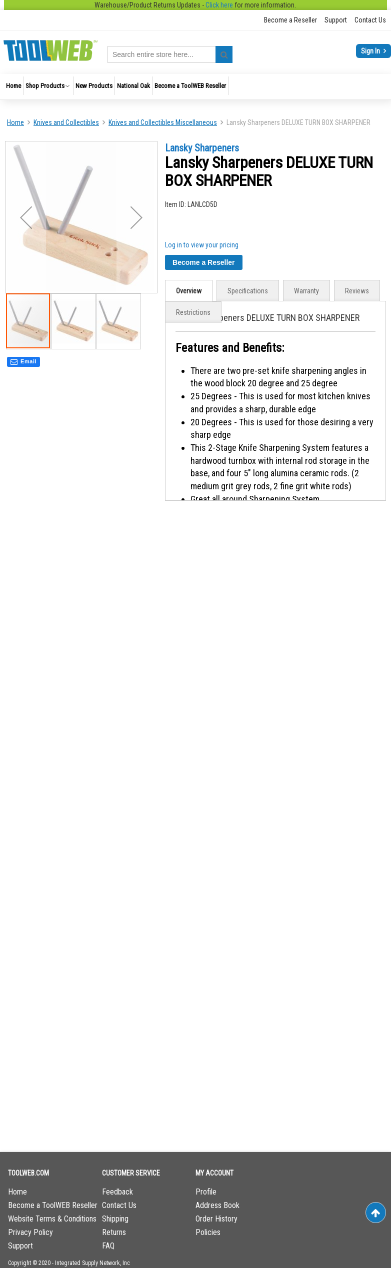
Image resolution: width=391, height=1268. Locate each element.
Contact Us (370, 20)
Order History (217, 1219)
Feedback (117, 1192)
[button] (26, 217)
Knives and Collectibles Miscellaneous (162, 122)
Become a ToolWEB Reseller (53, 1205)
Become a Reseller (290, 20)
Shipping (115, 1219)
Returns (114, 1232)
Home (15, 122)
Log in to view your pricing (201, 245)
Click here (219, 5)
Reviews (357, 291)
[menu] (195, 86)
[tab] (188, 290)
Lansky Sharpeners (202, 148)
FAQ (108, 1246)
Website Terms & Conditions (52, 1219)
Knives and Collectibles (66, 122)
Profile (206, 1192)
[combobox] (170, 54)
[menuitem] (13, 85)
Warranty (306, 291)
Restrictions (193, 312)
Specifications (248, 291)
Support (335, 20)
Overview (189, 291)
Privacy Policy (30, 1232)
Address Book (218, 1205)
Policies (208, 1232)
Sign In (371, 51)
